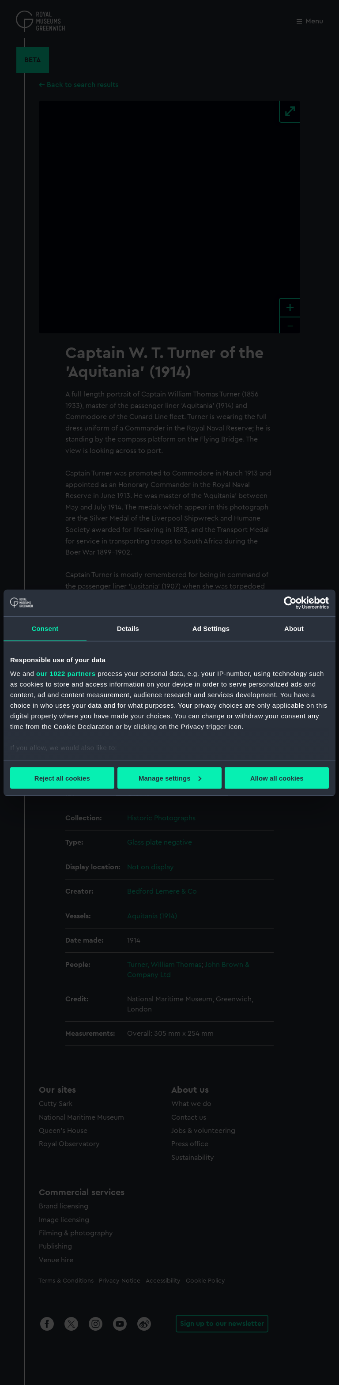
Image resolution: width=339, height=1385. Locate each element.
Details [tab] (128, 628)
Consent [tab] (45, 628)
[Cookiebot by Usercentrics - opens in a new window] (290, 602)
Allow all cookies (277, 777)
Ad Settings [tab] (211, 628)
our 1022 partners (65, 673)
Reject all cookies (62, 777)
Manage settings (170, 777)
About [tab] (294, 628)
